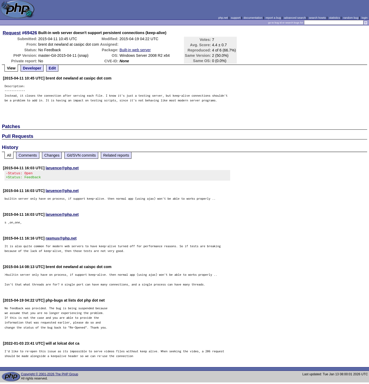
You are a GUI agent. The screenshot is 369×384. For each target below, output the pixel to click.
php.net (223, 17)
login (365, 17)
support (235, 17)
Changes (52, 155)
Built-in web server (135, 50)
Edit (52, 68)
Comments (27, 155)
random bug (350, 17)
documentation (253, 17)
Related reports (116, 155)
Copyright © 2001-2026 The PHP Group (49, 376)
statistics (334, 17)
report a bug (273, 17)
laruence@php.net (62, 168)
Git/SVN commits (81, 155)
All (9, 155)
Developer (32, 68)
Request (12, 32)
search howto (317, 17)
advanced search (295, 17)
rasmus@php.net (61, 240)
